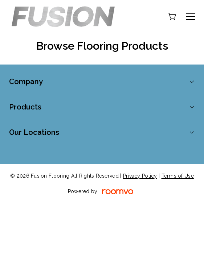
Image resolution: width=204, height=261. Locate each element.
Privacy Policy (140, 176)
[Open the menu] (190, 16)
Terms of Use (178, 176)
